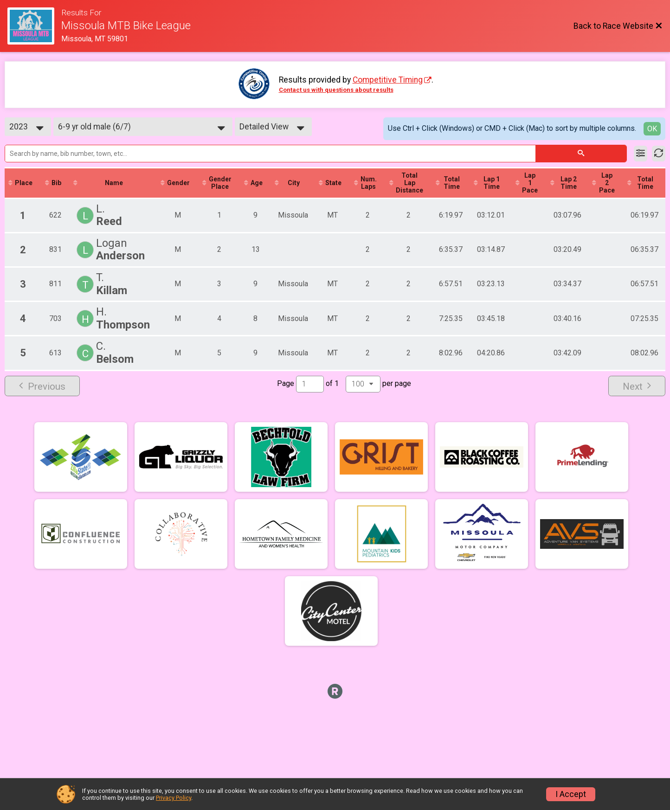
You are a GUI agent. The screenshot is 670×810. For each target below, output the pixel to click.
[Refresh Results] (658, 153)
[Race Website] (34, 26)
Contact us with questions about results (336, 89)
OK (652, 128)
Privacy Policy (173, 797)
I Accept (570, 794)
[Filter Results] (640, 153)
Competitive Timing (388, 79)
